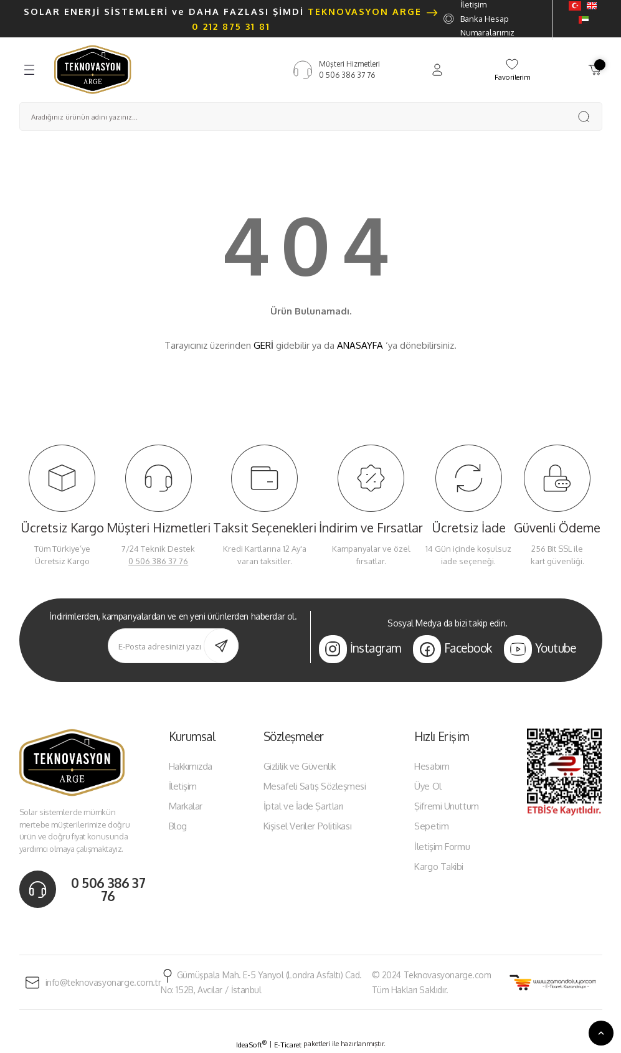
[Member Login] (437, 69)
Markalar (185, 806)
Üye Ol (427, 786)
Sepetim (431, 826)
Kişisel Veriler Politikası (307, 826)
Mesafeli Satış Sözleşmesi (314, 786)
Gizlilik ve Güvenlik (299, 766)
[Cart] (594, 69)
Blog (178, 826)
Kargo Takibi (438, 866)
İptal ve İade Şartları (303, 806)
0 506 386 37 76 (158, 561)
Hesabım (431, 766)
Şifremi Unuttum (446, 806)
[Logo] (92, 68)
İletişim (183, 786)
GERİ (263, 345)
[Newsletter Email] (173, 645)
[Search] (310, 116)
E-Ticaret (287, 1044)
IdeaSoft (251, 1044)
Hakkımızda (191, 766)
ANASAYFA (360, 345)
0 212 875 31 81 (231, 26)
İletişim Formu (442, 846)
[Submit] (221, 645)
